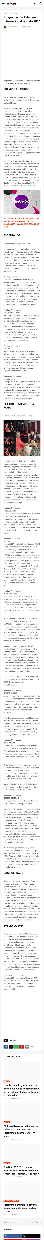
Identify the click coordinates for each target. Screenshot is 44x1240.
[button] (3, 4)
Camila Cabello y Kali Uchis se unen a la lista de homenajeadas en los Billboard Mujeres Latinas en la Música (21, 1090)
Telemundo (13, 13)
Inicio (5, 13)
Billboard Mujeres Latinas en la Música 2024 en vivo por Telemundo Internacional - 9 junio (21, 1131)
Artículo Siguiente (35, 1222)
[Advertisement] (22, 53)
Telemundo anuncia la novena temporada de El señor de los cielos (20, 1208)
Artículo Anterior (8, 1222)
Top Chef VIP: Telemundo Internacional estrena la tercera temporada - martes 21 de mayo (21, 1170)
